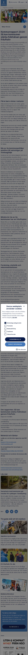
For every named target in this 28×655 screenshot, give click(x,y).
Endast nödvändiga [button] (15, 344)
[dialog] (14, 327)
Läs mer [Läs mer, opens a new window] (14, 317)
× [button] (24, 306)
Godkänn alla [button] (15, 339)
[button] (21, 350)
